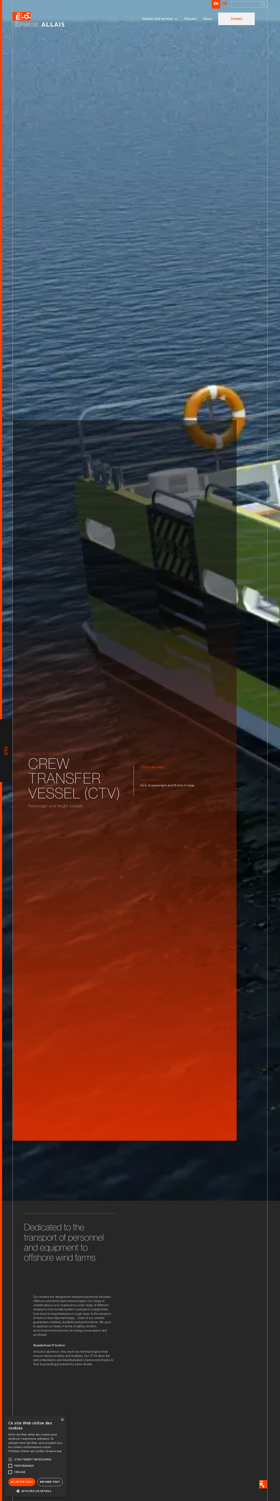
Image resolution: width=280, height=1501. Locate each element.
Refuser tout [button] (50, 1482)
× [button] (62, 1419)
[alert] (35, 1456)
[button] (159, 18)
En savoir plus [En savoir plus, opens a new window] (54, 1451)
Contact (236, 19)
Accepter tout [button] (22, 1482)
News (207, 19)
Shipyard (190, 19)
